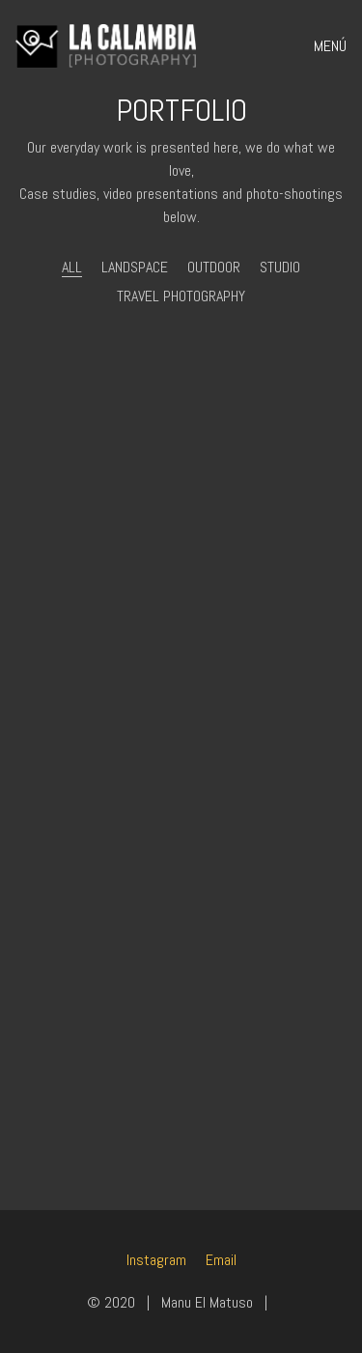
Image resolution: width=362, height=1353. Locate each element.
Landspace (134, 267)
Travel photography (181, 296)
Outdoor (213, 267)
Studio (280, 267)
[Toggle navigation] (324, 46)
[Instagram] (156, 1260)
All (72, 267)
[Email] (221, 1260)
